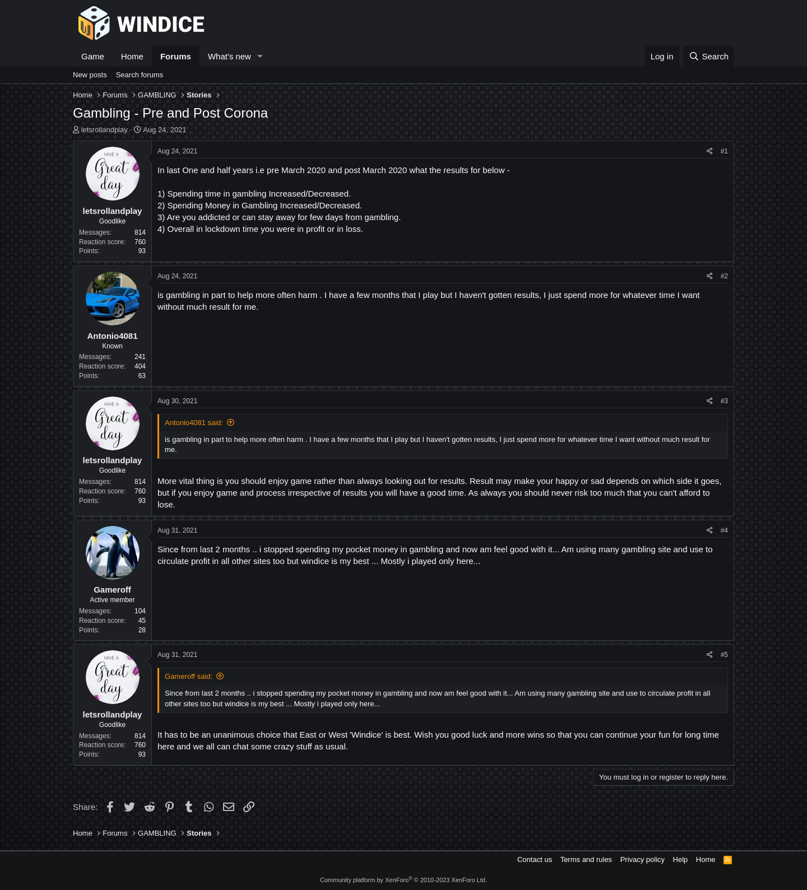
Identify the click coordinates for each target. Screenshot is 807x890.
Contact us (534, 859)
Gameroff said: (188, 676)
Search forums (140, 75)
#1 (724, 151)
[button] (260, 56)
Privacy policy (642, 859)
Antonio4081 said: (194, 422)
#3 (724, 401)
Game (92, 56)
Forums (175, 56)
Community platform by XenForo (403, 880)
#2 (724, 276)
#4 (724, 530)
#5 (724, 655)
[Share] (710, 151)
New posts (90, 75)
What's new (229, 56)
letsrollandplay (104, 129)
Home (132, 56)
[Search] (708, 56)
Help (680, 859)
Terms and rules (586, 859)
